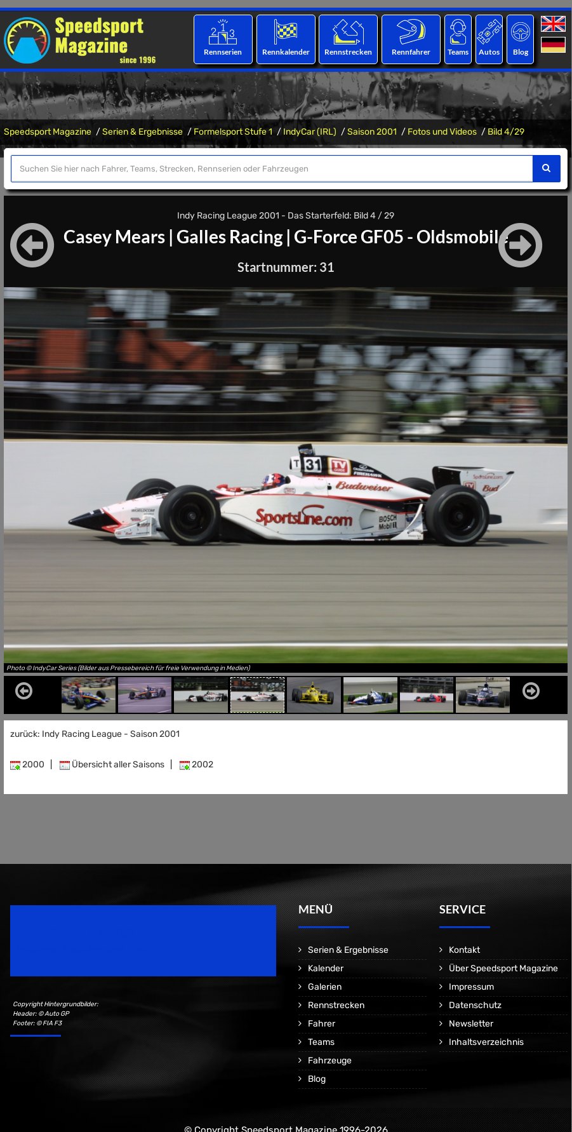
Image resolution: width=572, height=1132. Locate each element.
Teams (458, 52)
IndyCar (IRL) (309, 131)
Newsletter (471, 1023)
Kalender (325, 968)
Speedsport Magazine (47, 131)
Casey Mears (114, 236)
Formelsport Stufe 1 (233, 131)
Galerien (325, 986)
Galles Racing (229, 236)
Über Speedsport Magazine (503, 968)
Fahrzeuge (330, 1060)
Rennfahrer (411, 52)
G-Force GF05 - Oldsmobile (401, 236)
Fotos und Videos (442, 131)
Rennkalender (285, 52)
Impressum (471, 986)
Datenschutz (475, 1005)
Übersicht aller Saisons (112, 764)
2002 (196, 764)
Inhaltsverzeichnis (486, 1042)
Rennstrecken (348, 52)
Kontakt (464, 950)
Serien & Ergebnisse (142, 131)
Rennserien (223, 52)
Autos (489, 52)
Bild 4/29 (506, 131)
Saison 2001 (372, 131)
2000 (27, 764)
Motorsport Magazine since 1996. (83, 949)
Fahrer (321, 1023)
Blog (520, 52)
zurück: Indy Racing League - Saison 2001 (95, 734)
